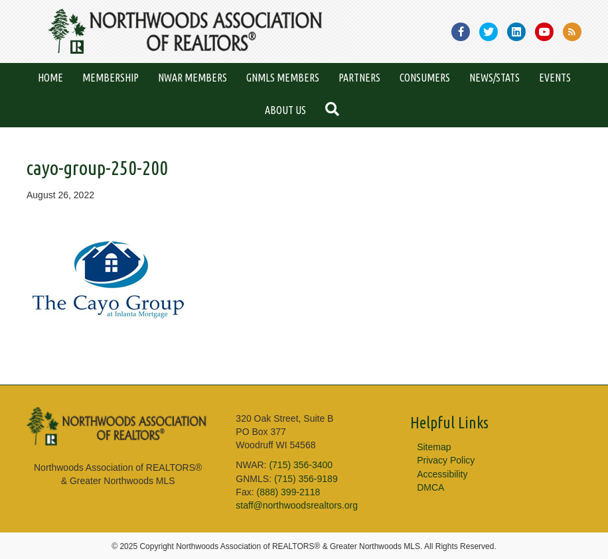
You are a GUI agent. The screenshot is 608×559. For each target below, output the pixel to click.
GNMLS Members (282, 78)
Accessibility (442, 474)
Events (555, 78)
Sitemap (434, 447)
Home (50, 78)
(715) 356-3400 (301, 465)
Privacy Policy (446, 460)
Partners (359, 78)
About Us (285, 110)
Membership (110, 78)
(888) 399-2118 (288, 492)
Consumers (425, 78)
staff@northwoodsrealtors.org (297, 505)
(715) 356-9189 (306, 478)
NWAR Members (192, 78)
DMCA (430, 487)
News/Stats (494, 78)
